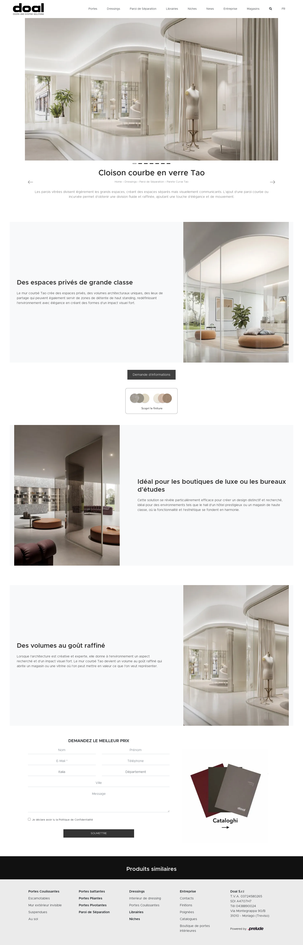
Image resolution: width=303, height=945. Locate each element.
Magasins (253, 8)
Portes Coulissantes (144, 905)
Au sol (33, 919)
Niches (192, 8)
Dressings (113, 8)
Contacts (187, 898)
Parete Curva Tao (177, 182)
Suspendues (37, 912)
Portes (93, 8)
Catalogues (188, 919)
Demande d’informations (151, 374)
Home (118, 182)
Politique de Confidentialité (76, 820)
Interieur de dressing (145, 898)
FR (283, 8)
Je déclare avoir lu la (62, 820)
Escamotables (39, 898)
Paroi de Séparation (143, 8)
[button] (134, 163)
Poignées (187, 912)
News (210, 8)
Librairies (172, 8)
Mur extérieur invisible (45, 905)
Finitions (186, 905)
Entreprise (230, 8)
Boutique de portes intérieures (195, 928)
